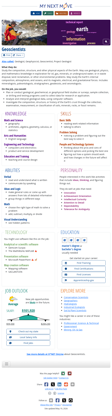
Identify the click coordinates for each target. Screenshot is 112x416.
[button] (36, 250)
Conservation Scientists (76, 297)
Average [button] (13, 304)
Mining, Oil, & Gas (73, 329)
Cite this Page (61, 389)
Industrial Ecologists (74, 307)
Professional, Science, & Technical (81, 323)
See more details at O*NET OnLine (45, 354)
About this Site (46, 404)
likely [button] (32, 302)
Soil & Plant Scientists (75, 310)
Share (17, 55)
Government (70, 326)
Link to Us (49, 389)
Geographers (70, 300)
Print (6, 55)
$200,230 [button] (45, 323)
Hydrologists (70, 303)
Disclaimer (67, 404)
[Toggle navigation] (6, 364)
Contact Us (64, 378)
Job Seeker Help (50, 378)
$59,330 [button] (10, 323)
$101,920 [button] (28, 310)
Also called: (8, 61)
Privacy (58, 404)
